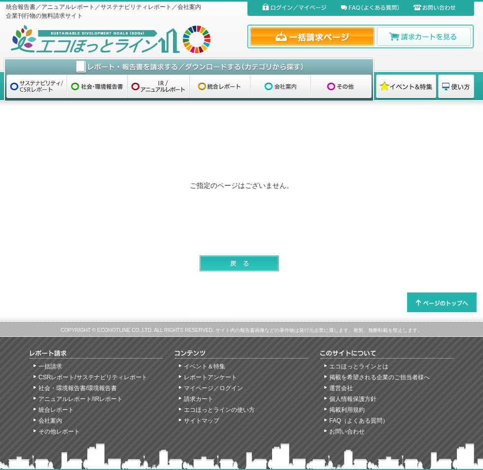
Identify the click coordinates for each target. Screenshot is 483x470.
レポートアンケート (210, 377)
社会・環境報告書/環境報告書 (77, 388)
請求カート (198, 399)
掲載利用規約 (347, 409)
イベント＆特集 (204, 366)
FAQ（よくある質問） (358, 420)
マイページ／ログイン (213, 388)
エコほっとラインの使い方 (219, 409)
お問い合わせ (347, 431)
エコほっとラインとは (358, 366)
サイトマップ (201, 420)
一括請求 (50, 366)
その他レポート (59, 431)
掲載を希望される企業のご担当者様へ (379, 377)
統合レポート (56, 409)
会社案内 (50, 420)
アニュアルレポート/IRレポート (80, 399)
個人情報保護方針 (353, 399)
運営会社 (341, 388)
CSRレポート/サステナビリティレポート (92, 377)
